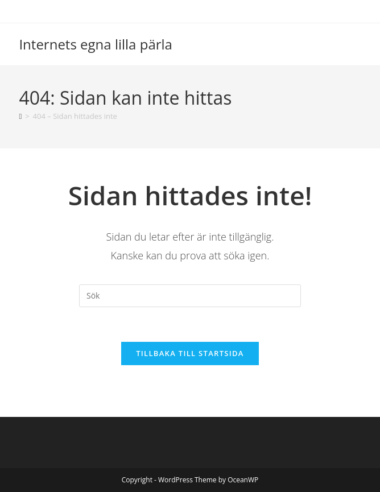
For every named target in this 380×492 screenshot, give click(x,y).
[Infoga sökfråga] (190, 295)
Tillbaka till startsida (190, 353)
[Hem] (20, 116)
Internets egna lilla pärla (95, 44)
